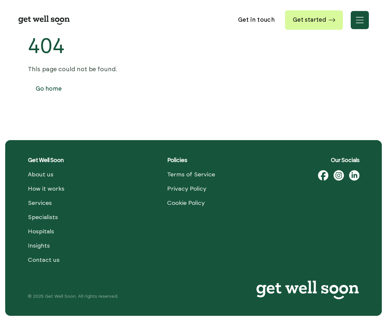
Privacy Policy (186, 189)
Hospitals (41, 232)
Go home (49, 89)
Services (40, 203)
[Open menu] (360, 20)
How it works (46, 189)
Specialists (43, 217)
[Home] (44, 20)
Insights (39, 246)
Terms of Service (191, 175)
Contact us (44, 260)
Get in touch (256, 20)
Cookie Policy (186, 203)
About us (40, 175)
